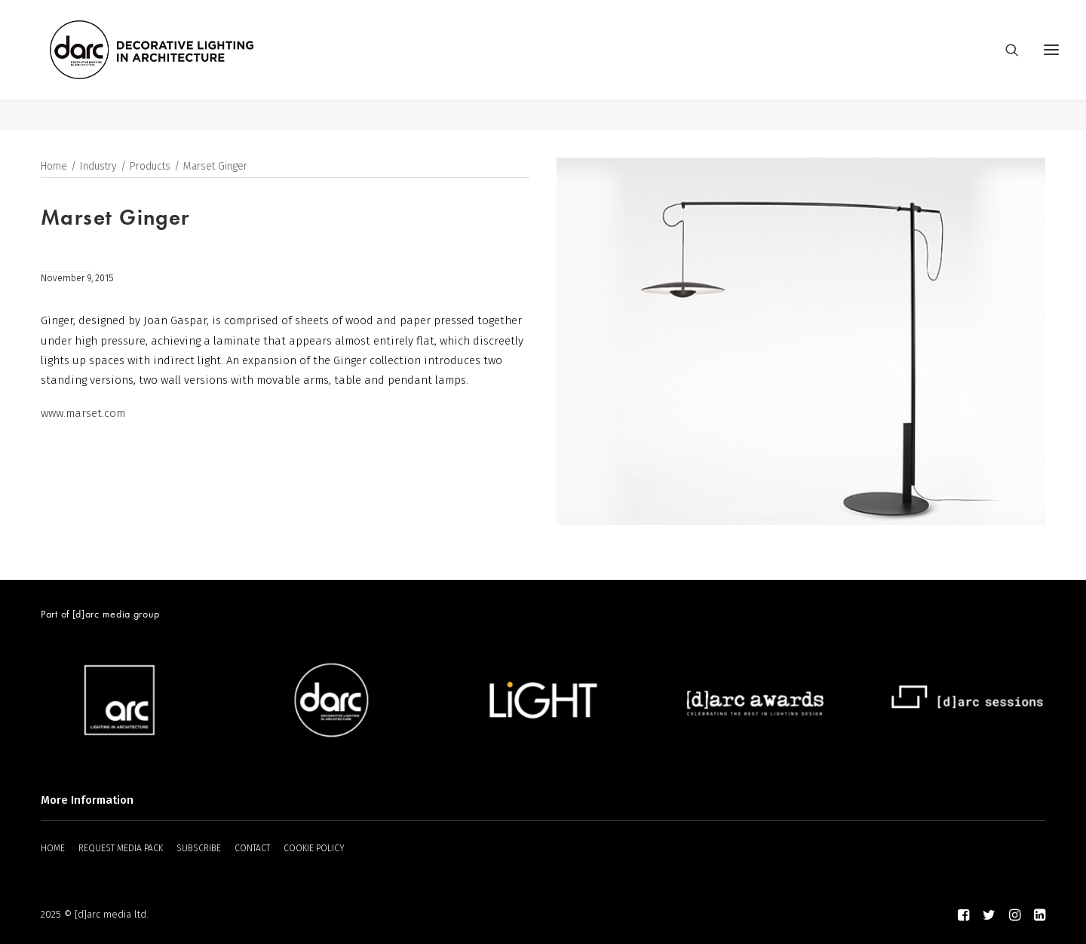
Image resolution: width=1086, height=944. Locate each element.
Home (54, 167)
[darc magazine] (183, 65)
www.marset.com (83, 414)
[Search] (1005, 65)
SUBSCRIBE (198, 848)
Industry (98, 167)
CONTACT (252, 848)
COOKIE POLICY (314, 848)
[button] (1051, 65)
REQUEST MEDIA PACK (120, 848)
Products (150, 167)
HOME (53, 848)
